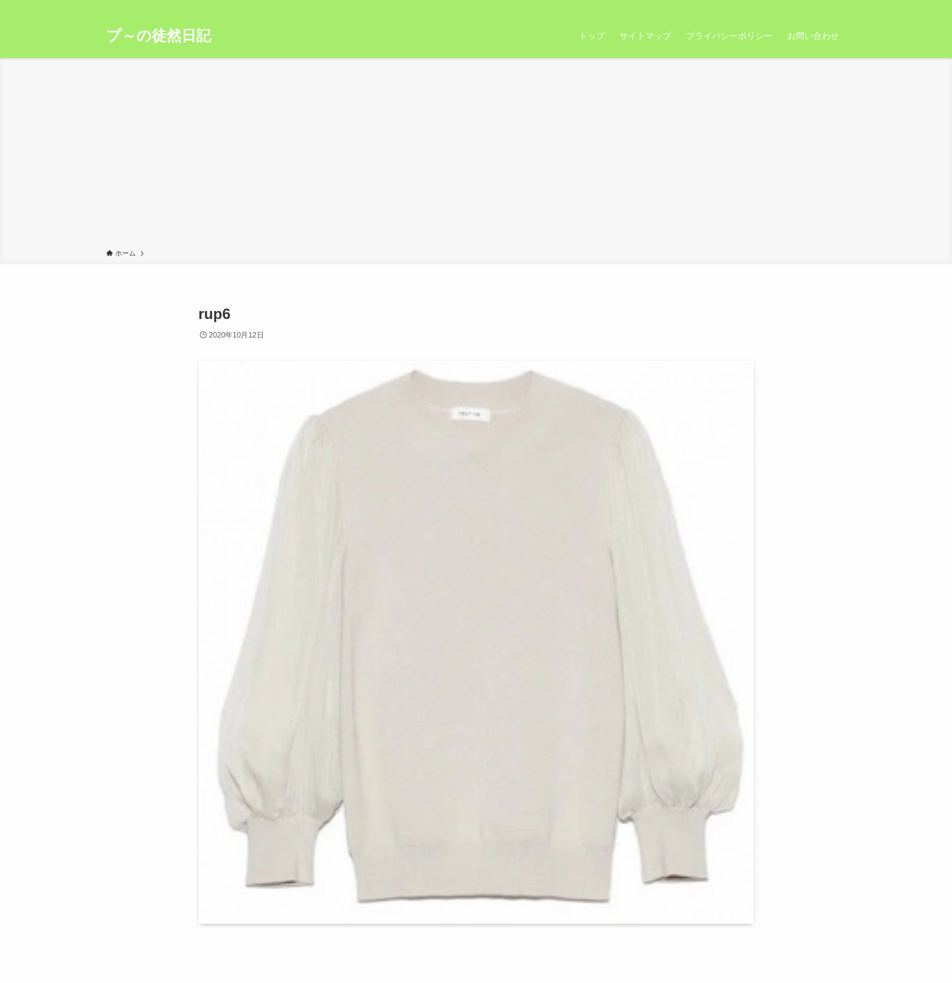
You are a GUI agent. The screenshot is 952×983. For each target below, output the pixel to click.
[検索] (838, 7)
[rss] (822, 7)
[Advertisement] (476, 155)
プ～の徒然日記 (158, 35)
